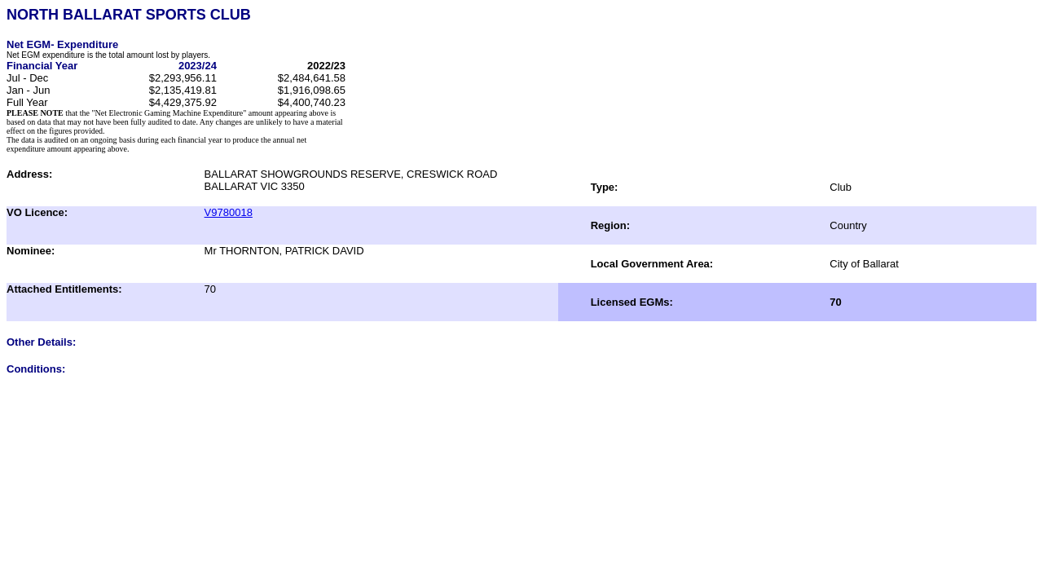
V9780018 (229, 212)
